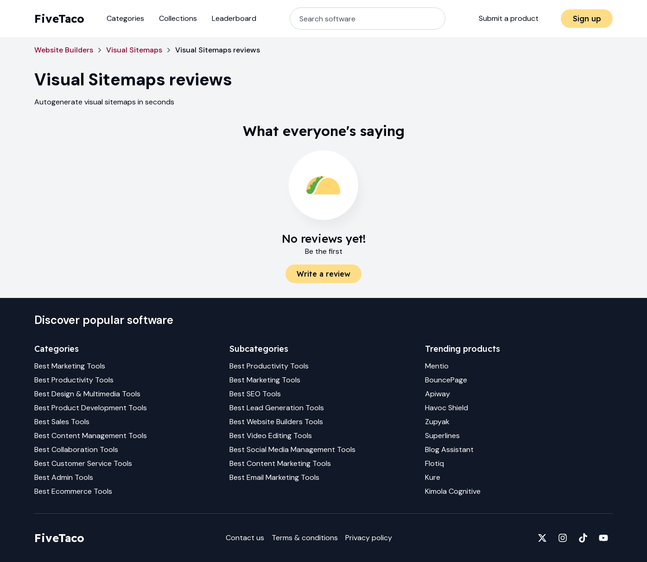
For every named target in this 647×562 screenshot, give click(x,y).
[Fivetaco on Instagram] (562, 538)
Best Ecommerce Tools (73, 491)
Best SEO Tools (255, 394)
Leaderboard (234, 18)
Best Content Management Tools (90, 435)
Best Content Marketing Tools (280, 463)
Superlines (442, 435)
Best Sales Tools (61, 421)
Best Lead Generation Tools (276, 408)
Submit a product (509, 18)
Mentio (437, 366)
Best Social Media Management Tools (292, 449)
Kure (432, 477)
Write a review (323, 273)
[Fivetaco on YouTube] (603, 538)
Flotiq (434, 463)
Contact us (245, 538)
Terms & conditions (305, 538)
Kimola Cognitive (453, 491)
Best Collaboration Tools (76, 449)
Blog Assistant (449, 449)
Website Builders (63, 50)
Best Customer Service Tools (83, 463)
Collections (178, 18)
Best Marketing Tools (69, 366)
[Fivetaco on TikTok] (583, 538)
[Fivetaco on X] (542, 538)
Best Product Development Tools (90, 408)
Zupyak (437, 421)
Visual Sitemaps (134, 50)
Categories (125, 18)
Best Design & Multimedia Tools (87, 394)
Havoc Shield (446, 408)
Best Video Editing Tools (270, 435)
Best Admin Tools (63, 477)
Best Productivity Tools (74, 380)
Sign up (587, 18)
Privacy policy (368, 538)
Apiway (437, 394)
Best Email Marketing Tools (274, 477)
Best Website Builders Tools (276, 421)
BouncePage (446, 380)
